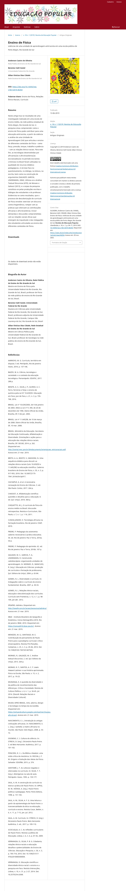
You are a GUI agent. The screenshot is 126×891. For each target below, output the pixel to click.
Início (10, 35)
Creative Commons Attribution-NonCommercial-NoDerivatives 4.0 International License (64, 169)
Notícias (27, 27)
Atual (6, 27)
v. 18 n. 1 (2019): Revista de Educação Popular (39, 35)
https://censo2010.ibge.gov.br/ (21, 626)
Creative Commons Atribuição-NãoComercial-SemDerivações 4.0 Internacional (62, 196)
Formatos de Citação (59, 242)
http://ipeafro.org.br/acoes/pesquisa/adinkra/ (27, 608)
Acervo (17, 35)
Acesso (119, 2)
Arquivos (16, 27)
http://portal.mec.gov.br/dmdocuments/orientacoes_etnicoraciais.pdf (37, 449)
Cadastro (110, 2)
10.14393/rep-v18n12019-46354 (61, 228)
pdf (55, 101)
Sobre (36, 27)
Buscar (116, 27)
